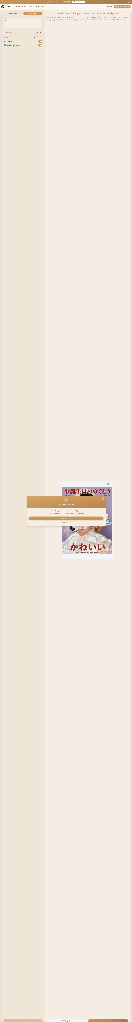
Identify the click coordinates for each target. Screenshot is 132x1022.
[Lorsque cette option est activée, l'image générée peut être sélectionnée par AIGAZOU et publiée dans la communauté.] (19, 45)
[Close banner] (129, 2)
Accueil (17, 6)
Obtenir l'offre (78, 2)
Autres (37, 6)
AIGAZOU (8, 7)
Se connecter (108, 6)
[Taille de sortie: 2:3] (38, 32)
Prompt (6, 18)
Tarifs (42, 6)
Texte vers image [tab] (32, 13)
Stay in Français (66, 522)
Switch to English (66, 518)
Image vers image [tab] (13, 13)
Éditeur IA (31, 6)
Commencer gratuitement (122, 6)
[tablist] (23, 13)
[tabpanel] (23, 31)
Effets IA (23, 6)
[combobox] (38, 37)
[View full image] (108, 484)
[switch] (40, 41)
